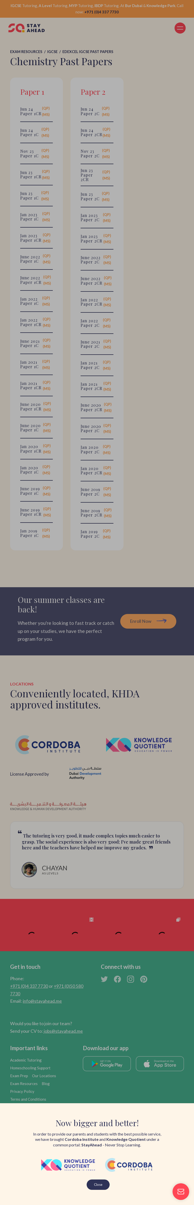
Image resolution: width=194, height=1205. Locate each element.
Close (98, 1184)
